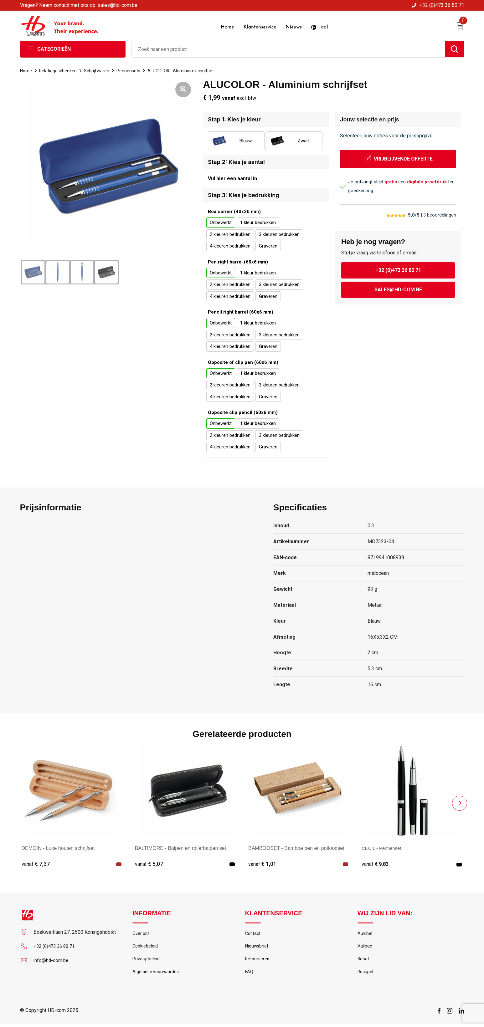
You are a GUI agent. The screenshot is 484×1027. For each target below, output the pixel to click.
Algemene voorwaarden (156, 974)
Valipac (365, 947)
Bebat (363, 960)
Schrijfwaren (98, 70)
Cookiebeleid (145, 947)
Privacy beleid (146, 960)
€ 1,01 (262, 864)
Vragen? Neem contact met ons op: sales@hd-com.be (78, 5)
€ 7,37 (36, 864)
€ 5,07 (149, 864)
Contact (253, 934)
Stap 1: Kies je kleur (234, 118)
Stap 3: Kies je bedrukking (243, 195)
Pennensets (130, 70)
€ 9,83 (376, 864)
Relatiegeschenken (59, 70)
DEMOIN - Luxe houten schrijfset (58, 848)
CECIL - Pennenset (383, 848)
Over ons (141, 934)
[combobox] (288, 48)
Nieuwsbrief (257, 947)
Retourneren (257, 960)
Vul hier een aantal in (232, 178)
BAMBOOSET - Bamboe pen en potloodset (296, 848)
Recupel (366, 974)
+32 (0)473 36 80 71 (442, 5)
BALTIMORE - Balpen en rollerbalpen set (180, 848)
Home (26, 70)
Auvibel (365, 934)
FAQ (249, 974)
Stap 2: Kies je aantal (236, 161)
